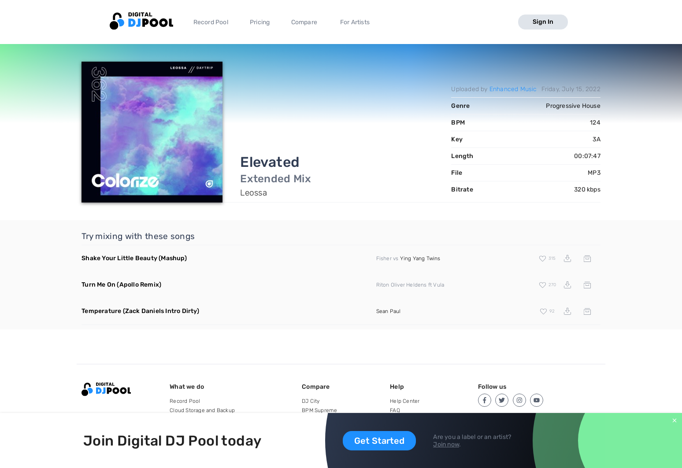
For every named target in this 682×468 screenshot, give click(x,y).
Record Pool (210, 22)
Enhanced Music (513, 89)
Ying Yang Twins (420, 258)
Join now (446, 444)
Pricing (260, 22)
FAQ (395, 410)
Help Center (404, 401)
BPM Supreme (319, 410)
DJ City (310, 401)
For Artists (355, 22)
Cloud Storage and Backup (202, 410)
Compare (304, 22)
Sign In (543, 22)
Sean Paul (388, 311)
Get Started (379, 440)
